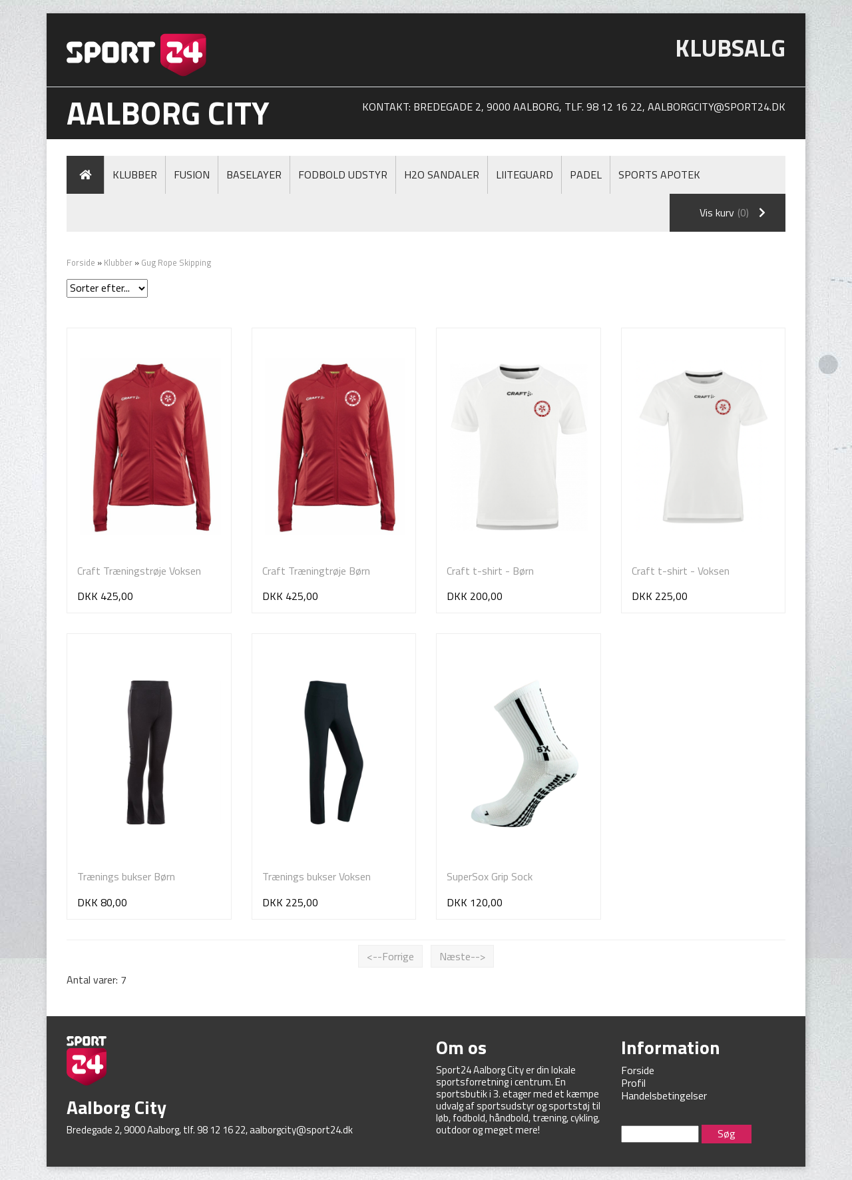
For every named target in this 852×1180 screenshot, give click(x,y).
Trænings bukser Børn (126, 876)
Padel (586, 174)
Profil (633, 1083)
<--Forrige (390, 956)
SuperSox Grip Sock (489, 876)
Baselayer (254, 174)
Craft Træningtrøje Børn (316, 571)
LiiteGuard (524, 174)
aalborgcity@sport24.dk (716, 107)
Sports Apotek (659, 174)
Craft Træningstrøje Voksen (139, 571)
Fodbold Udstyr (342, 174)
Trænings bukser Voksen (316, 876)
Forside (81, 262)
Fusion (192, 174)
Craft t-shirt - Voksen (681, 571)
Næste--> (462, 956)
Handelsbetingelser (664, 1095)
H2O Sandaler (441, 174)
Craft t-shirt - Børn (490, 571)
